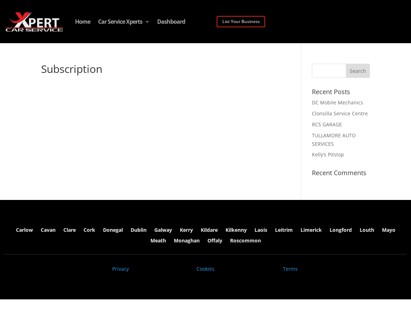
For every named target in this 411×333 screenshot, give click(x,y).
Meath (158, 241)
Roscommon (245, 241)
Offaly (214, 241)
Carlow (24, 230)
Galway (163, 230)
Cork (89, 230)
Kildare (209, 230)
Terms (290, 268)
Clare (69, 230)
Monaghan (187, 241)
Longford (341, 230)
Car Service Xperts (120, 21)
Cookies (205, 268)
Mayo (388, 230)
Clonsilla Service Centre (340, 113)
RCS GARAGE (327, 124)
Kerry (186, 230)
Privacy (120, 268)
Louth (367, 230)
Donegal (113, 230)
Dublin (139, 230)
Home (82, 21)
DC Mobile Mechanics (337, 102)
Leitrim (284, 230)
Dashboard (171, 21)
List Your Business (241, 21)
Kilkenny (236, 230)
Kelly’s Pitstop (328, 154)
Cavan (48, 230)
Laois (261, 230)
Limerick (311, 230)
